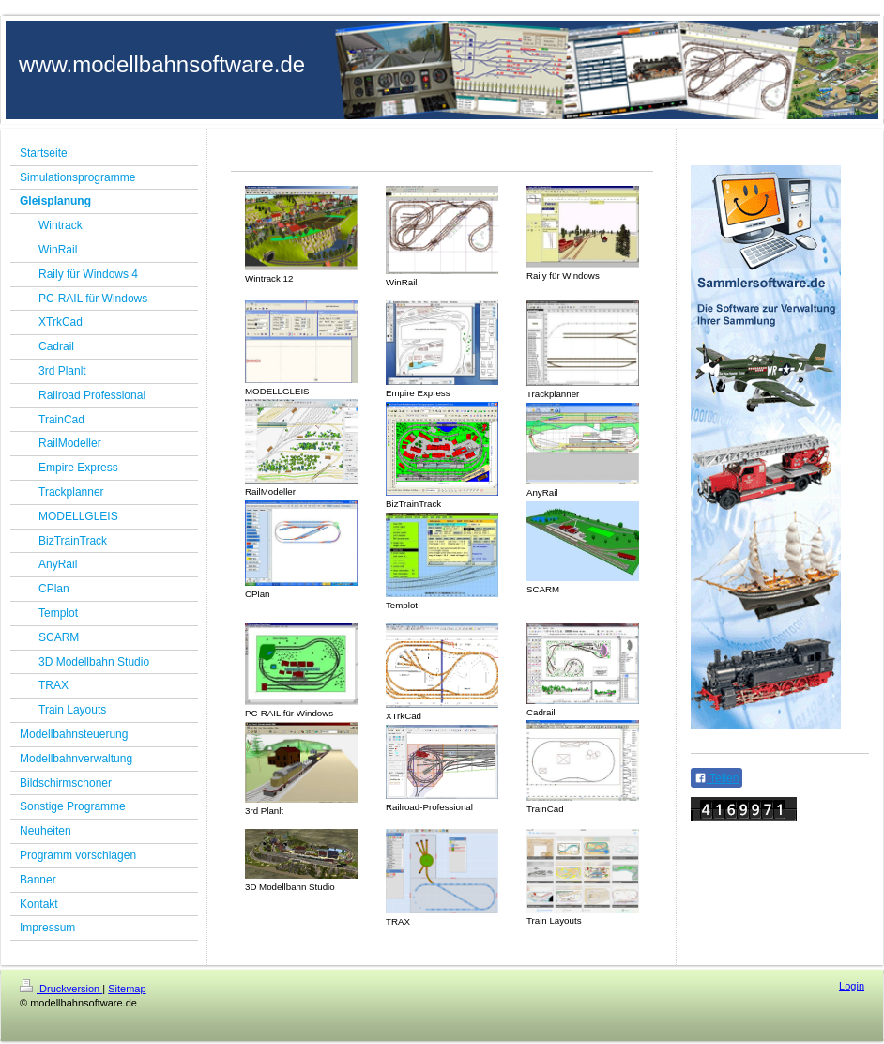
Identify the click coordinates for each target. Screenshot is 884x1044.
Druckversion (61, 988)
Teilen (716, 778)
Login (851, 985)
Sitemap (126, 988)
